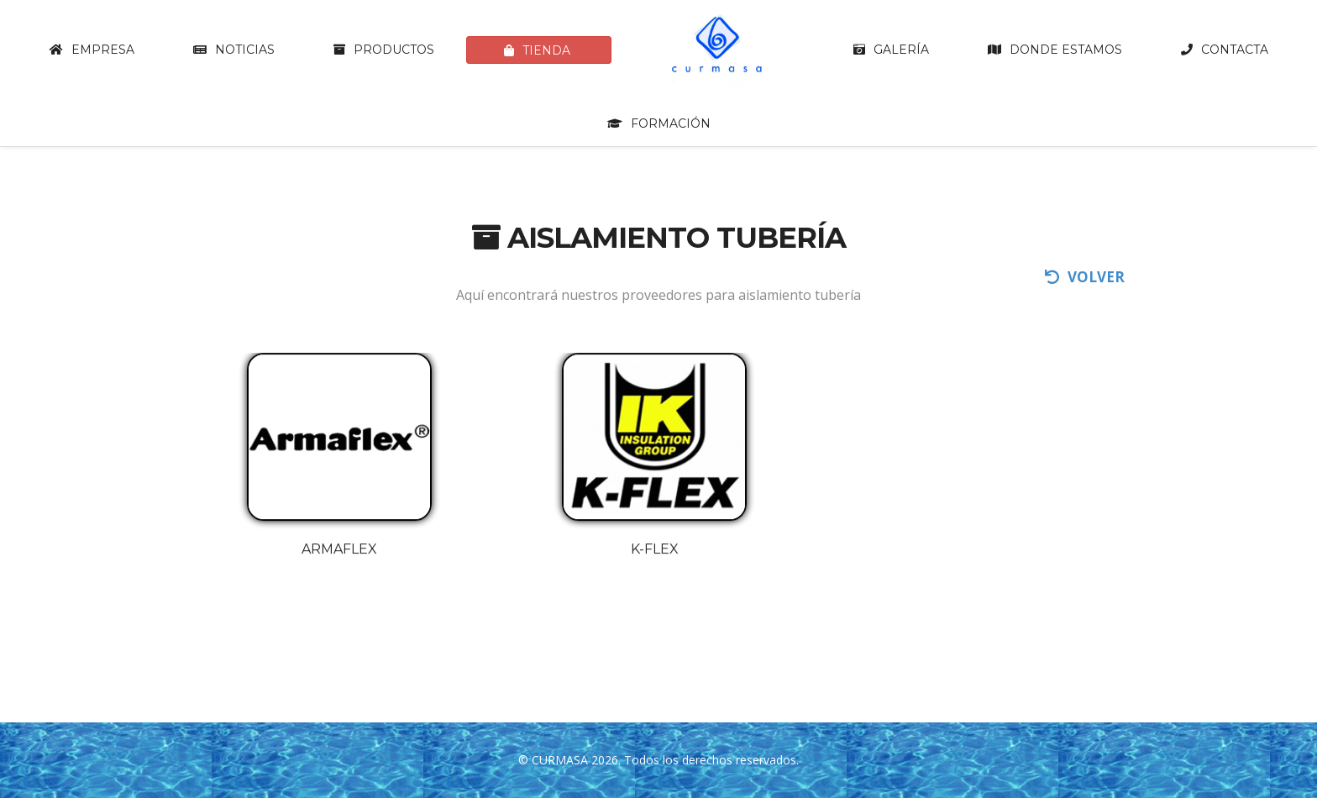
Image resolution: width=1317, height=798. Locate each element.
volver (1085, 276)
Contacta (1224, 49)
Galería (891, 49)
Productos (383, 49)
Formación (659, 123)
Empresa (92, 49)
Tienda (537, 50)
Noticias (234, 49)
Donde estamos (1055, 49)
